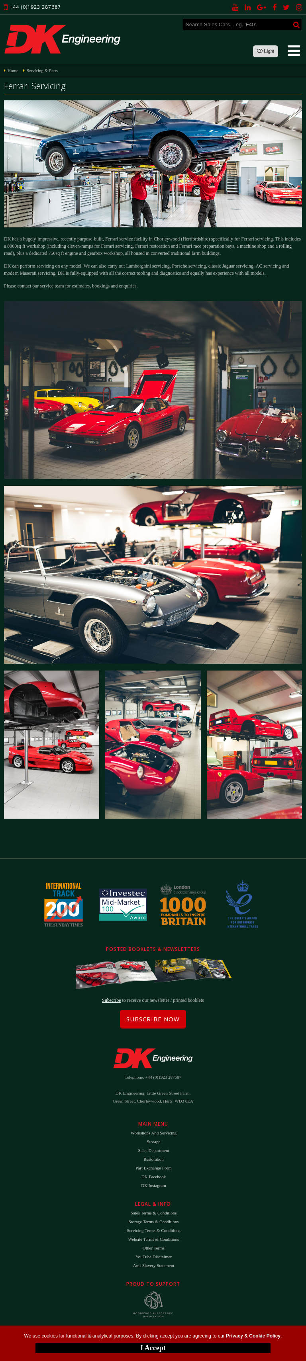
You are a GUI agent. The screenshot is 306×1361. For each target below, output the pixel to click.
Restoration (153, 1159)
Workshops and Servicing (154, 1132)
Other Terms (154, 1248)
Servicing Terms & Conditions (153, 1230)
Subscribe (111, 1000)
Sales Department (153, 1150)
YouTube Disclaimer (153, 1256)
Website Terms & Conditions (153, 1239)
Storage (154, 1141)
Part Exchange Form (153, 1167)
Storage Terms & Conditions (154, 1221)
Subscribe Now (153, 1019)
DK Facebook (153, 1176)
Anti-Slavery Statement (154, 1265)
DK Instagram (153, 1185)
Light (265, 51)
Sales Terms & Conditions (154, 1212)
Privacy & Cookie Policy (253, 1336)
